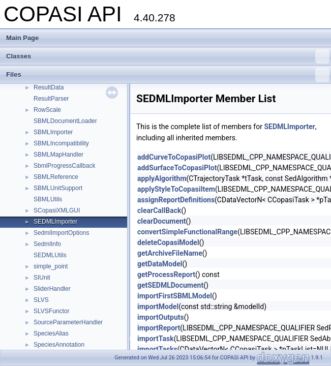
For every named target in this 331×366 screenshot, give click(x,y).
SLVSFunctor (51, 311)
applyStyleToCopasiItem (176, 189)
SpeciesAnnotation (59, 344)
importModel (157, 306)
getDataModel (159, 264)
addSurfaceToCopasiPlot (177, 168)
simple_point (51, 266)
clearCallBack (159, 210)
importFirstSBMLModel (174, 296)
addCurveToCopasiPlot (173, 157)
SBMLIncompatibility (61, 143)
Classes (167, 56)
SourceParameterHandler (68, 322)
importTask (155, 338)
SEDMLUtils (50, 255)
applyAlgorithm (162, 178)
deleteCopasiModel (168, 242)
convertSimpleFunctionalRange (187, 232)
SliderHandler (52, 288)
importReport (158, 328)
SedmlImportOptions (61, 232)
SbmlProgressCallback (64, 165)
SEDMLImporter (55, 221)
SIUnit (42, 277)
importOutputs (160, 317)
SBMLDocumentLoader (65, 121)
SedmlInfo (47, 244)
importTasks (157, 349)
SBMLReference (56, 176)
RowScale (47, 109)
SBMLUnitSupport (58, 188)
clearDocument (161, 221)
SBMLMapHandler (58, 154)
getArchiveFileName (169, 253)
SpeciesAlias (51, 333)
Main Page (22, 38)
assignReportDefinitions (176, 200)
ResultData (49, 87)
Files (167, 75)
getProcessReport (166, 274)
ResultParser (51, 98)
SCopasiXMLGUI (57, 210)
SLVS (41, 299)
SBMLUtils (48, 199)
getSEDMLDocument (170, 285)
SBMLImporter (53, 132)
